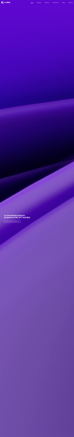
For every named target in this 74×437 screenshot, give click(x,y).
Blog (64, 2)
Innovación (56, 2)
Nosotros (39, 2)
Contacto (70, 2)
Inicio (32, 2)
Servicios (47, 2)
